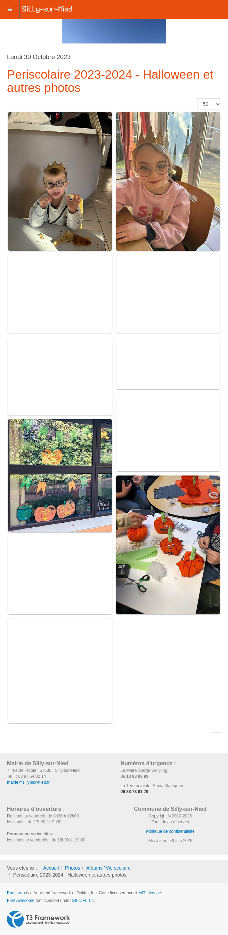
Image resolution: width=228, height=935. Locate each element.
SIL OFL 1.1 (83, 900)
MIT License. (150, 892)
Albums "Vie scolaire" (109, 868)
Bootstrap (16, 892)
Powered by (38, 919)
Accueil (51, 868)
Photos (72, 868)
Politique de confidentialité (170, 831)
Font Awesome (20, 900)
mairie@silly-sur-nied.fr (28, 782)
